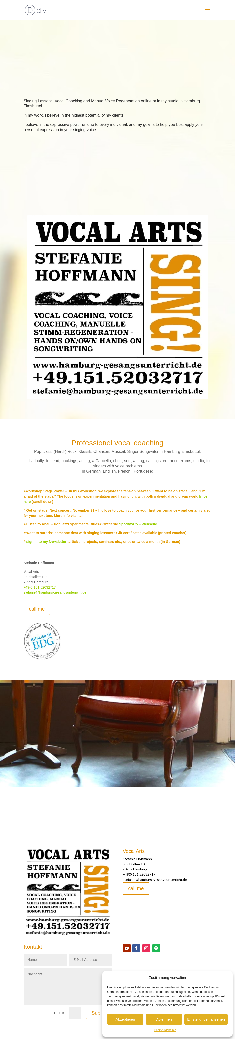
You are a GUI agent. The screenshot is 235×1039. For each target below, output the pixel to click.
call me (37, 609)
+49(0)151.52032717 (40, 587)
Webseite (149, 524)
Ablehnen (164, 1019)
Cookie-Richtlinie (165, 1030)
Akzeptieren (125, 1019)
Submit (99, 1013)
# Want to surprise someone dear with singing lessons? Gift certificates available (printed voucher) (105, 533)
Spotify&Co (128, 524)
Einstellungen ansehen (206, 1019)
